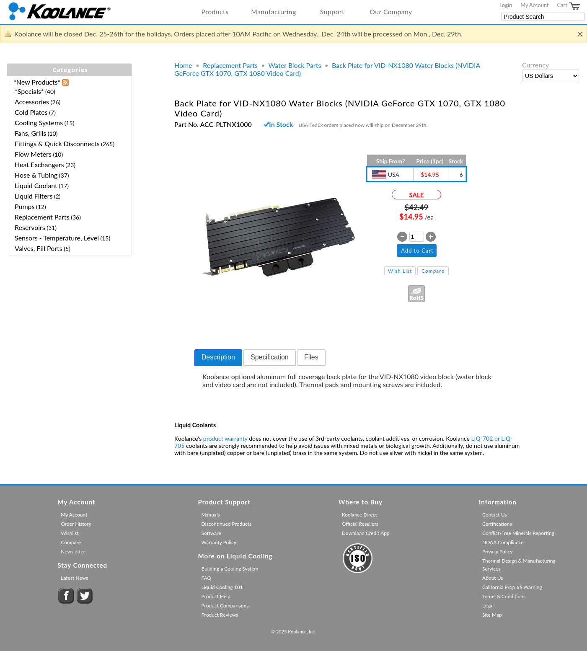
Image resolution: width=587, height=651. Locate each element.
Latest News (74, 578)
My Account (534, 5)
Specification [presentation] (270, 357)
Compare (433, 271)
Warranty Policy (219, 542)
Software (211, 533)
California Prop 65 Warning (512, 587)
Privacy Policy (497, 551)
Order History (76, 524)
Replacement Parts (230, 65)
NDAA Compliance (503, 542)
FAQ (207, 578)
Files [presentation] (311, 357)
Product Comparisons (225, 605)
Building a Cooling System (230, 569)
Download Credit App (366, 533)
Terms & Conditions (503, 596)
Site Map (492, 615)
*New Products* (36, 82)
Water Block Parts (294, 65)
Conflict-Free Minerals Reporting (518, 533)
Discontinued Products (227, 524)
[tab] (218, 357)
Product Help (216, 596)
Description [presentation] (218, 357)
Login (505, 5)
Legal (488, 605)
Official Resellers (360, 524)
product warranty (225, 438)
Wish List (400, 271)
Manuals (211, 515)
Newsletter (73, 551)
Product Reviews (220, 615)
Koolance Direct (359, 515)
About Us (492, 578)
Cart (569, 6)
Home (183, 65)
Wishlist (69, 533)
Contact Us (494, 515)
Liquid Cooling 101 (222, 587)
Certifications (497, 524)
